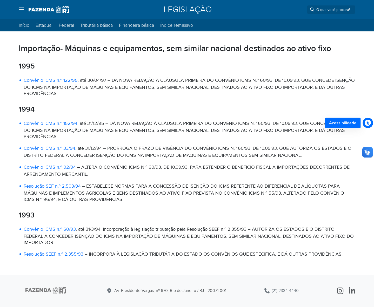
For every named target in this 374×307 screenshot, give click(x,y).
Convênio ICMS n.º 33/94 (49, 148)
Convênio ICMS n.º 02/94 (50, 167)
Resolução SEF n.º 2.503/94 (52, 186)
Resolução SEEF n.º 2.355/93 (53, 254)
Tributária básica (96, 25)
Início (24, 25)
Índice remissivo (176, 25)
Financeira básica (136, 25)
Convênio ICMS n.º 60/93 (50, 229)
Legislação (188, 10)
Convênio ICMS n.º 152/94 (50, 123)
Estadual (44, 25)
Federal (66, 25)
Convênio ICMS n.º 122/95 (51, 80)
